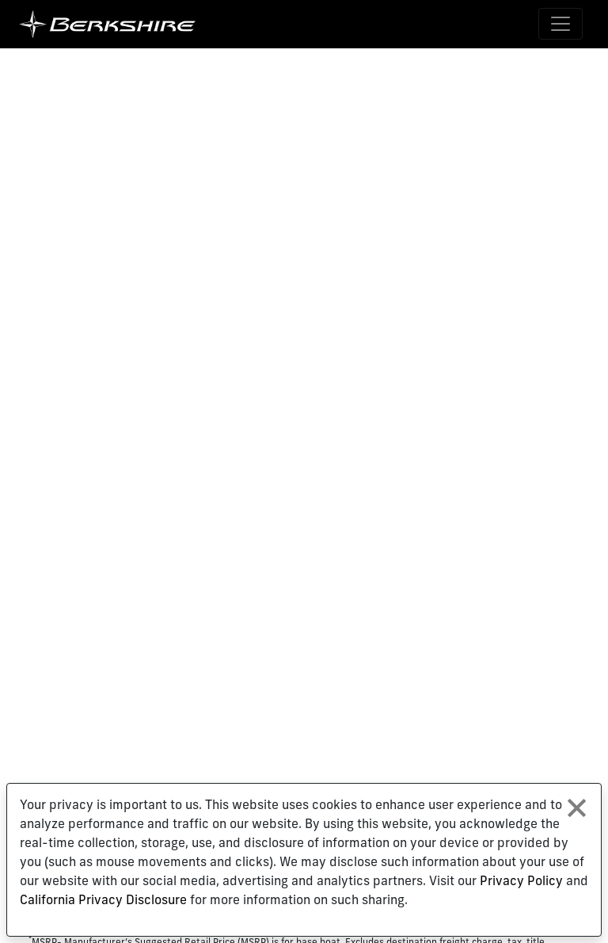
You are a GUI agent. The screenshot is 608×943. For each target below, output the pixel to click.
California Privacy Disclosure (103, 901)
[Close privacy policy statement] (576, 807)
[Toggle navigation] (560, 24)
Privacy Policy (521, 882)
